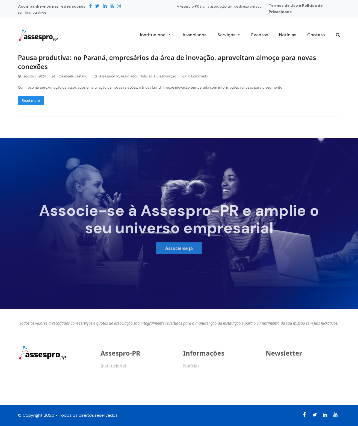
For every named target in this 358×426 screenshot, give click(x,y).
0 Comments (198, 76)
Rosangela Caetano (72, 76)
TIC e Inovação (164, 76)
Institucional (113, 368)
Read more (31, 100)
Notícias (146, 76)
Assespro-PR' (109, 76)
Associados (129, 76)
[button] (338, 35)
